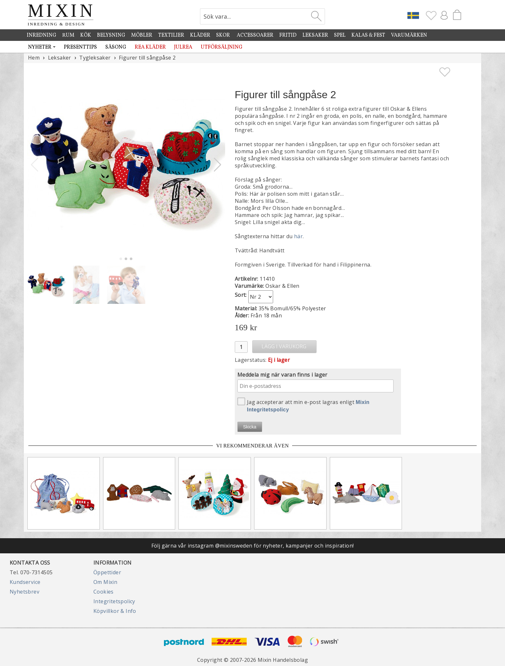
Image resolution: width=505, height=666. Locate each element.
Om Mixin (105, 582)
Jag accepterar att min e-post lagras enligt (303, 405)
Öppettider (107, 572)
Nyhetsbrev (24, 591)
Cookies (103, 591)
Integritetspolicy (114, 601)
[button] (217, 165)
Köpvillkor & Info (114, 610)
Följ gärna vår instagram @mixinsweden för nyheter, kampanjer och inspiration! (252, 545)
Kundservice (25, 582)
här (298, 236)
